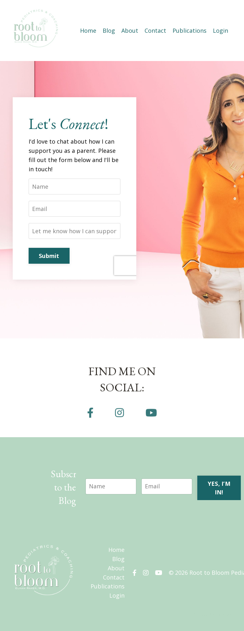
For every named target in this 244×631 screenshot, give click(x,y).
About (129, 30)
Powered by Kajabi (212, 615)
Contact (155, 30)
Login (220, 30)
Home (88, 30)
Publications (190, 30)
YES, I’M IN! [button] (219, 488)
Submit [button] (49, 256)
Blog (109, 30)
